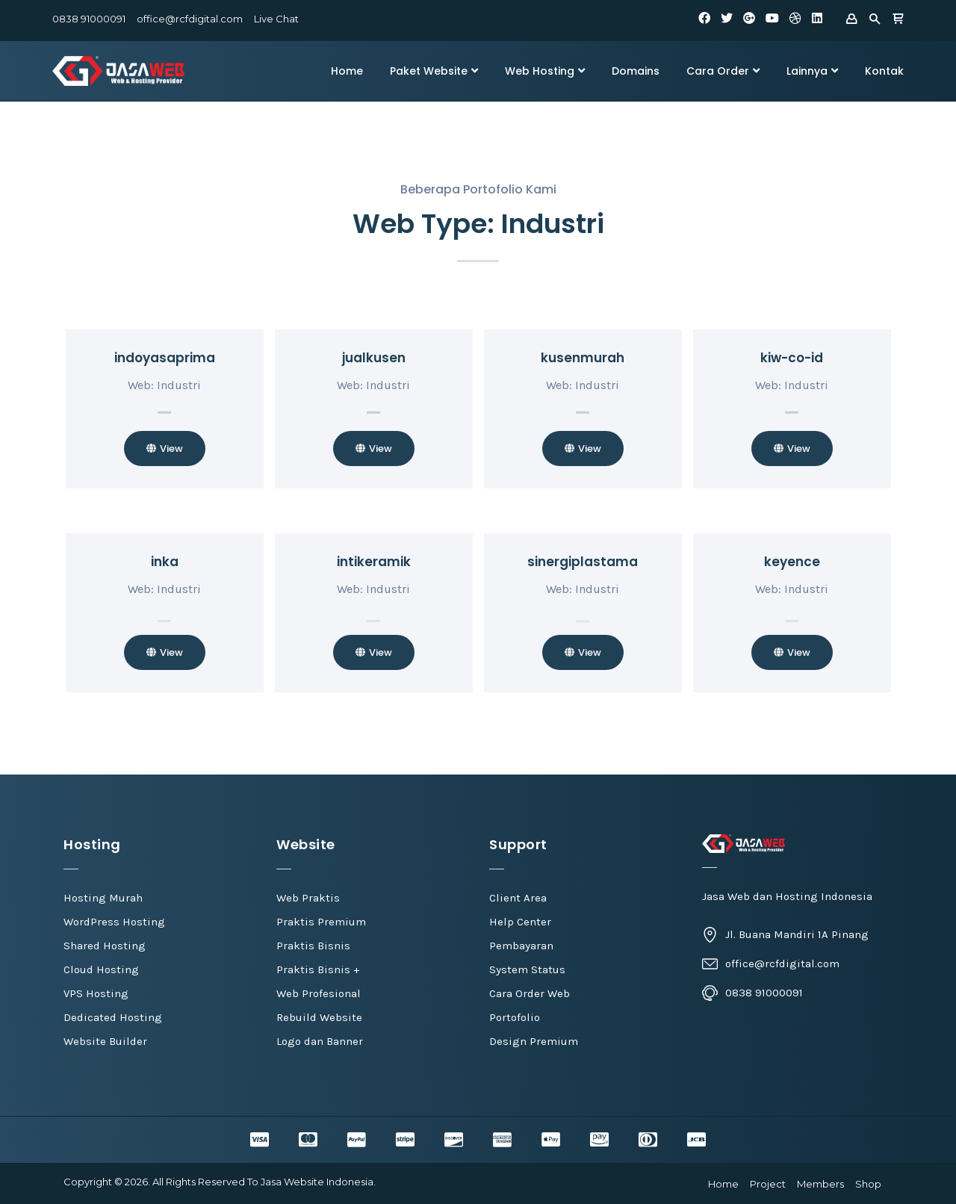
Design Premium (533, 1041)
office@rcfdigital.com (190, 19)
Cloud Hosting (101, 969)
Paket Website (434, 70)
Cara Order (723, 70)
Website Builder (105, 1041)
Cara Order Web (529, 993)
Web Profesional (318, 993)
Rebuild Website (319, 1017)
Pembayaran (521, 945)
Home (347, 70)
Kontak (884, 70)
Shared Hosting (104, 945)
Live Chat (276, 19)
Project (768, 1184)
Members (820, 1184)
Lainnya (812, 70)
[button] (164, 448)
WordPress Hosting (114, 921)
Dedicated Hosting (112, 1017)
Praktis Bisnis (313, 945)
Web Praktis (308, 897)
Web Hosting (545, 70)
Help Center (520, 921)
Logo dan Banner (319, 1041)
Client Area (518, 897)
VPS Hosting (95, 993)
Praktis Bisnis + (317, 969)
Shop (868, 1184)
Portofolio (514, 1017)
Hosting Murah (103, 897)
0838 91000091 (88, 19)
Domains (635, 70)
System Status (527, 969)
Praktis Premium (321, 921)
